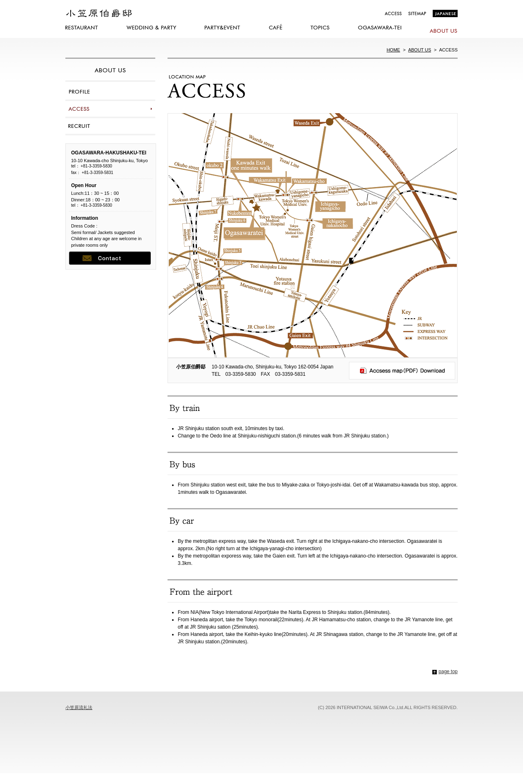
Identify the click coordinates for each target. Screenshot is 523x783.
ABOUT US (419, 49)
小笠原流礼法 (78, 707)
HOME (393, 49)
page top (448, 671)
